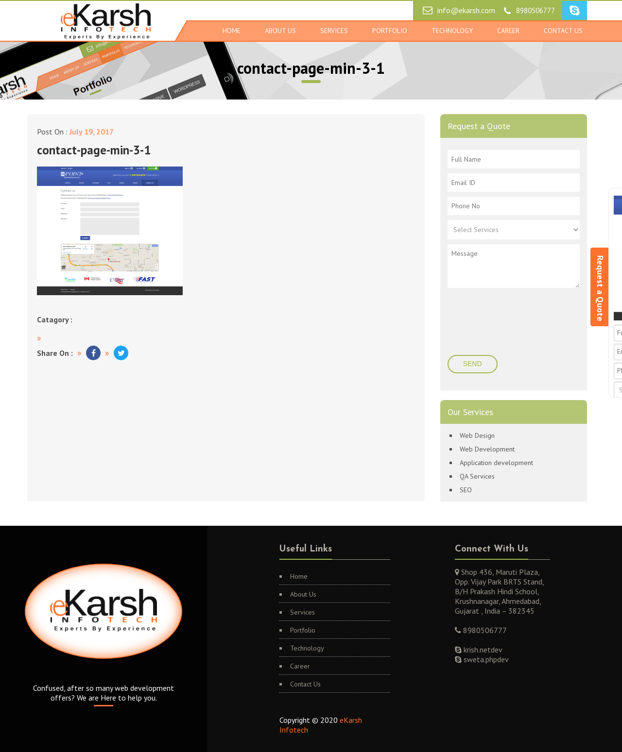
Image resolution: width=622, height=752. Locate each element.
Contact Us (563, 30)
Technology (452, 30)
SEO (466, 489)
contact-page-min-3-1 (94, 150)
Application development (496, 462)
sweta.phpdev (485, 659)
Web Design (477, 435)
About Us (280, 30)
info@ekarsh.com (466, 10)
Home (232, 30)
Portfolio (389, 30)
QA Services (477, 476)
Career (508, 30)
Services (334, 30)
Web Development (487, 449)
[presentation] (514, 324)
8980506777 (535, 10)
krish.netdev (482, 649)
